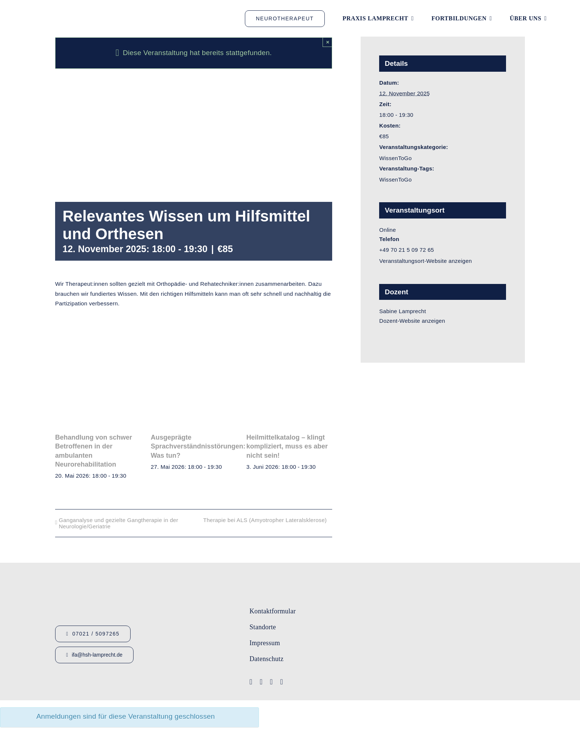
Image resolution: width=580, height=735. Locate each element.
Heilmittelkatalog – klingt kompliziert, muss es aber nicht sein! (287, 446)
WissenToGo (395, 158)
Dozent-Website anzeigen (412, 321)
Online (387, 230)
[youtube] (261, 681)
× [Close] (327, 42)
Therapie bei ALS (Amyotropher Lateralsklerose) (265, 520)
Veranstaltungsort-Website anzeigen (425, 261)
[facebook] (251, 681)
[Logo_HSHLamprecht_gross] (70, 9)
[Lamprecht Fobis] (472, 629)
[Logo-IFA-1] (472, 599)
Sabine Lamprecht (402, 311)
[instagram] (271, 681)
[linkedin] (281, 681)
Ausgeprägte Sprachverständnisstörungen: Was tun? (198, 446)
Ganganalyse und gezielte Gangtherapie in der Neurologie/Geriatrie (118, 523)
